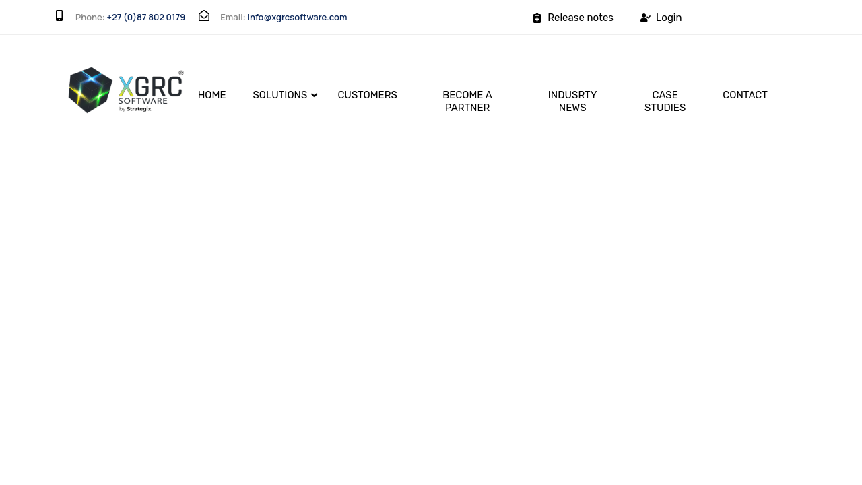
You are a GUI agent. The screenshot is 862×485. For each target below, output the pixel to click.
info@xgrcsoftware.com (297, 17)
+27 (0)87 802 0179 (146, 17)
